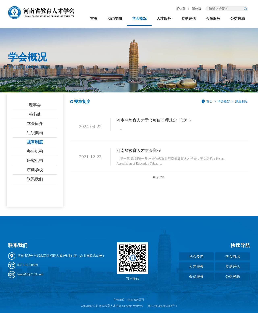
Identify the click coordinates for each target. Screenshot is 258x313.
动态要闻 (114, 19)
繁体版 (197, 8)
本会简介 (35, 123)
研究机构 (35, 160)
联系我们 (35, 179)
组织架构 (35, 133)
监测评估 (188, 19)
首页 (93, 19)
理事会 (35, 105)
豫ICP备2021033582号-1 (162, 305)
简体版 (181, 8)
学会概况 (139, 19)
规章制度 (35, 142)
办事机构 (35, 151)
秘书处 (35, 114)
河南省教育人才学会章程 (139, 150)
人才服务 (164, 19)
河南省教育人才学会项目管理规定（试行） (155, 120)
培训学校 (35, 170)
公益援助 (237, 19)
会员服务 (213, 19)
